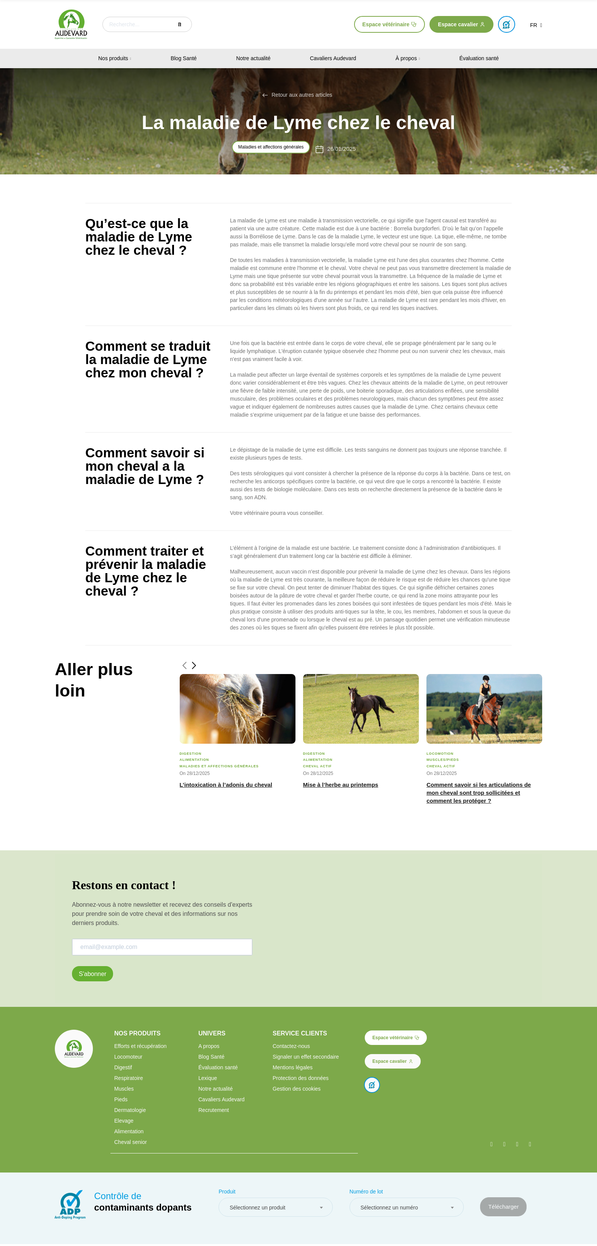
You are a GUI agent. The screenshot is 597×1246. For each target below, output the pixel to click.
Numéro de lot (366, 1193)
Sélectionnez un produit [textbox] (257, 1209)
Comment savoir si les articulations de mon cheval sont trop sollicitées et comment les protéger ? (478, 792)
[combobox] (276, 1209)
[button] (389, 24)
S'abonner (92, 974)
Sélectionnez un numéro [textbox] (389, 1209)
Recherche (180, 24)
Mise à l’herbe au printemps (340, 784)
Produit (227, 1193)
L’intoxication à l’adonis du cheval (226, 784)
